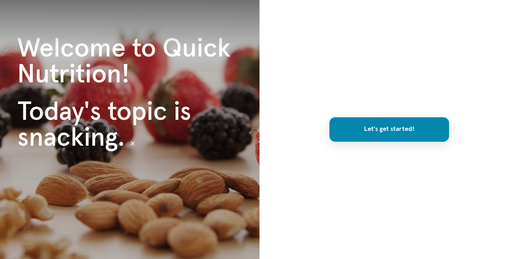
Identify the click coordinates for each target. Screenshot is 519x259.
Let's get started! (389, 129)
